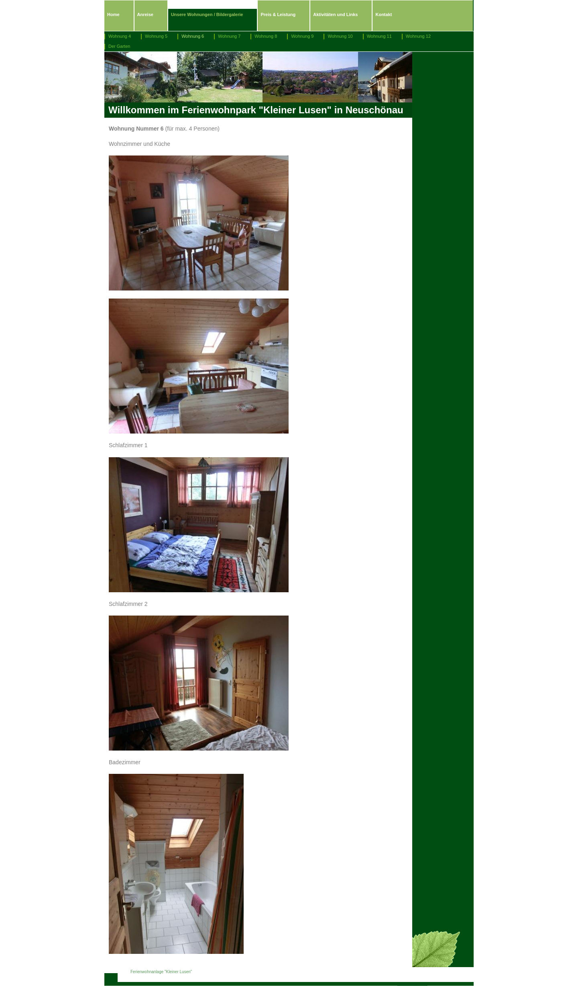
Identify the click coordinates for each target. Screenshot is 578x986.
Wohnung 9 (302, 36)
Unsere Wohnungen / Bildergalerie (207, 14)
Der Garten (119, 46)
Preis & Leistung (278, 14)
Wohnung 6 (192, 36)
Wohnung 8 (265, 36)
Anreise (145, 14)
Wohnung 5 (156, 36)
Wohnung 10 (340, 36)
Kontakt (383, 14)
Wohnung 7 (229, 36)
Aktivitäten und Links (335, 14)
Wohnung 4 (119, 36)
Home (113, 14)
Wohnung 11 (379, 36)
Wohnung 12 (418, 36)
